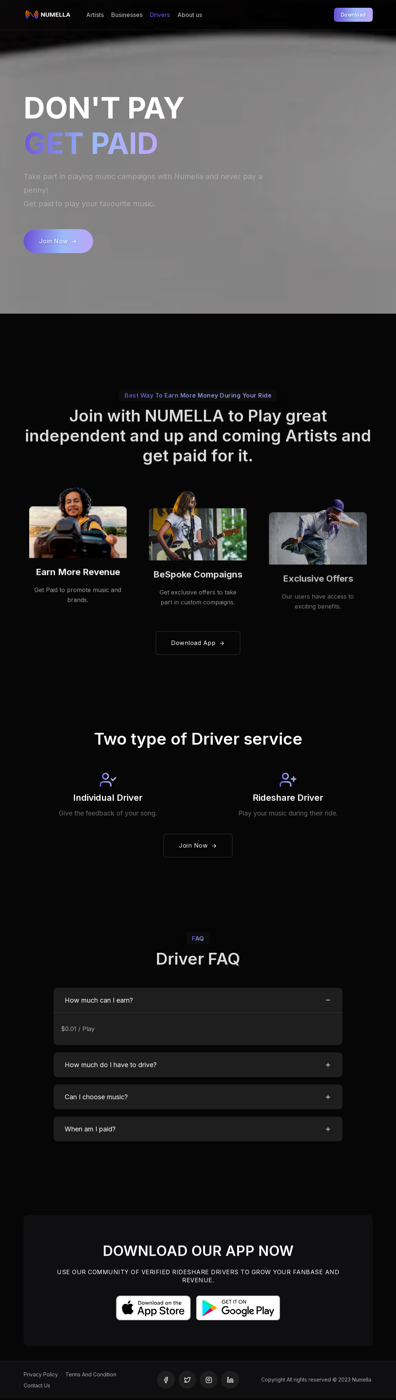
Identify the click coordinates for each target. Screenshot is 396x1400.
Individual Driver (108, 799)
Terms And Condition (90, 1376)
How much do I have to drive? (111, 1066)
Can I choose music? (96, 1099)
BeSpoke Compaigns (197, 599)
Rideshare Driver (288, 799)
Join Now (58, 241)
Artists (95, 14)
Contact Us (37, 1387)
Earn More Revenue (78, 593)
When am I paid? (90, 1131)
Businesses (127, 14)
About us (189, 14)
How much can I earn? (99, 1002)
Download (351, 14)
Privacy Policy (41, 1376)
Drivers (160, 14)
